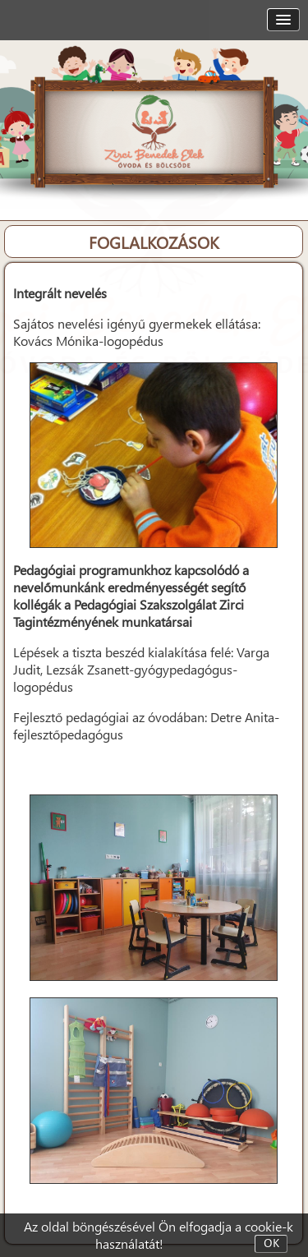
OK (271, 1243)
